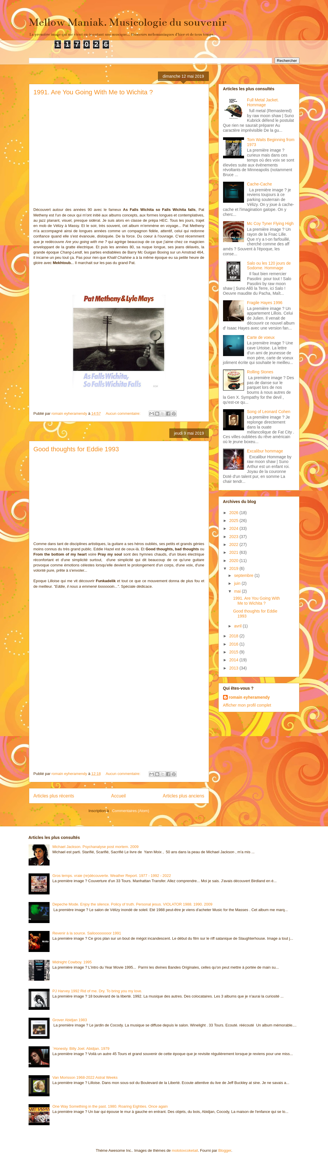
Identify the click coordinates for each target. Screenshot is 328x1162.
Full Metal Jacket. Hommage (263, 102)
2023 (234, 536)
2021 (234, 552)
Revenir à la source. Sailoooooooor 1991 (86, 933)
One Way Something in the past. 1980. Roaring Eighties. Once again (110, 1106)
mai (238, 591)
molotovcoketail (185, 1150)
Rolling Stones (260, 372)
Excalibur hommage (265, 451)
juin (238, 583)
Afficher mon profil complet (247, 705)
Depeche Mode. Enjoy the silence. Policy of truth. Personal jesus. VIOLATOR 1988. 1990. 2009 (132, 904)
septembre (244, 575)
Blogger (224, 1150)
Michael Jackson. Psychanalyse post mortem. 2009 (95, 846)
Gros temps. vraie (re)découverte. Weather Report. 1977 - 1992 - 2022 (111, 875)
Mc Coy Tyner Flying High (270, 223)
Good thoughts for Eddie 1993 (76, 449)
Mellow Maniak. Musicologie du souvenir (128, 22)
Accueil (118, 795)
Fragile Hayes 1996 (264, 302)
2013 (234, 668)
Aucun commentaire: (123, 413)
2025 (234, 520)
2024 (234, 528)
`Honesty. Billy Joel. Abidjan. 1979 (81, 1048)
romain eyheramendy (249, 697)
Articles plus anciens (183, 795)
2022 (234, 544)
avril (238, 626)
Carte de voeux (261, 337)
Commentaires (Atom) (130, 811)
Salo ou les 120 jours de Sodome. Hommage (269, 265)
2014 (234, 660)
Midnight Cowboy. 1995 (72, 962)
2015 (234, 652)
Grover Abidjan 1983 (69, 1020)
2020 (234, 560)
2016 (234, 644)
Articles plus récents (54, 795)
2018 (234, 636)
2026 (234, 512)
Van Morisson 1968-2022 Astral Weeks (85, 1077)
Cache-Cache (259, 184)
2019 (234, 568)
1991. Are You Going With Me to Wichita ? (93, 92)
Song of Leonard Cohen (268, 411)
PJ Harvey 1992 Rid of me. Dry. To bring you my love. (97, 991)
